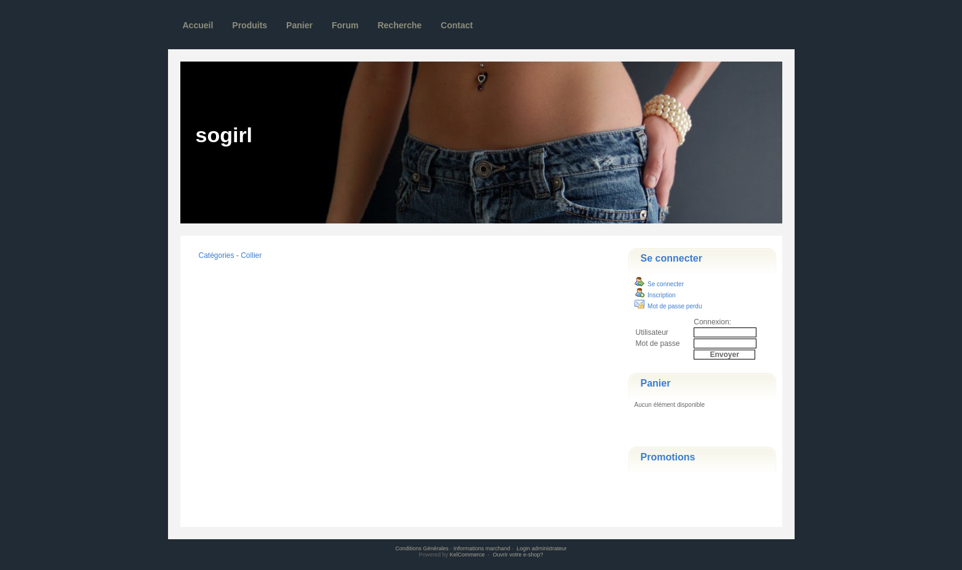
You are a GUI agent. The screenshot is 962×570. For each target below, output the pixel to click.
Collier (251, 255)
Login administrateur (541, 548)
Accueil (198, 25)
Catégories (216, 255)
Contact (457, 25)
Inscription (655, 295)
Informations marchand (482, 548)
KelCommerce (467, 555)
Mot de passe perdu (668, 306)
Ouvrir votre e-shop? (518, 555)
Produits (249, 25)
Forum (345, 25)
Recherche (399, 25)
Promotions (668, 457)
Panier (299, 25)
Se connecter (671, 258)
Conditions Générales (422, 548)
